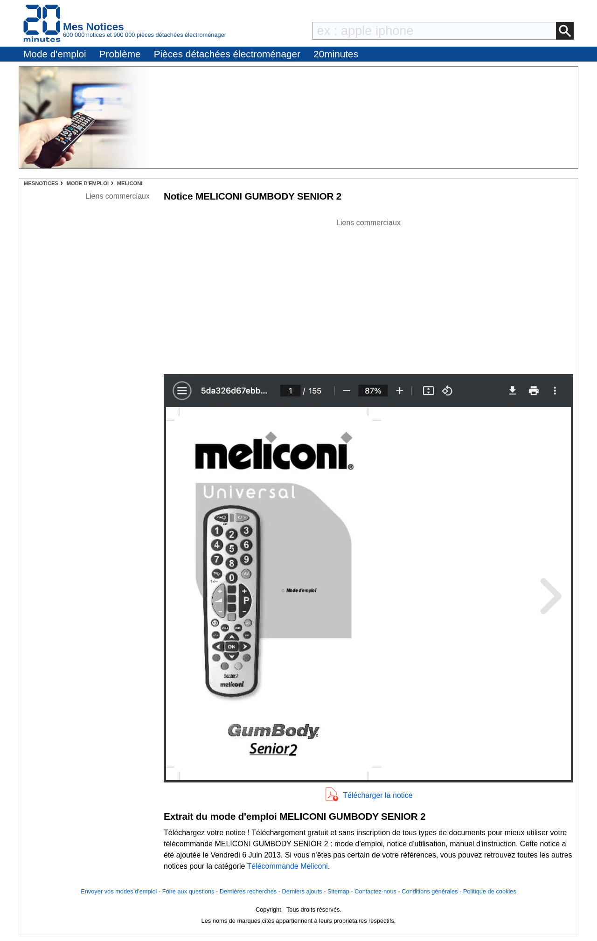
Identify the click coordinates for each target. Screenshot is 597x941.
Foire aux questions (188, 891)
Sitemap (338, 891)
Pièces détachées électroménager (227, 53)
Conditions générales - (432, 891)
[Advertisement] (368, 293)
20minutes (335, 53)
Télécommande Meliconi (287, 866)
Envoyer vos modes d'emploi (119, 891)
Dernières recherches (248, 891)
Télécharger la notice (377, 795)
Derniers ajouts (302, 891)
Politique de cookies (489, 891)
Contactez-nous (375, 891)
